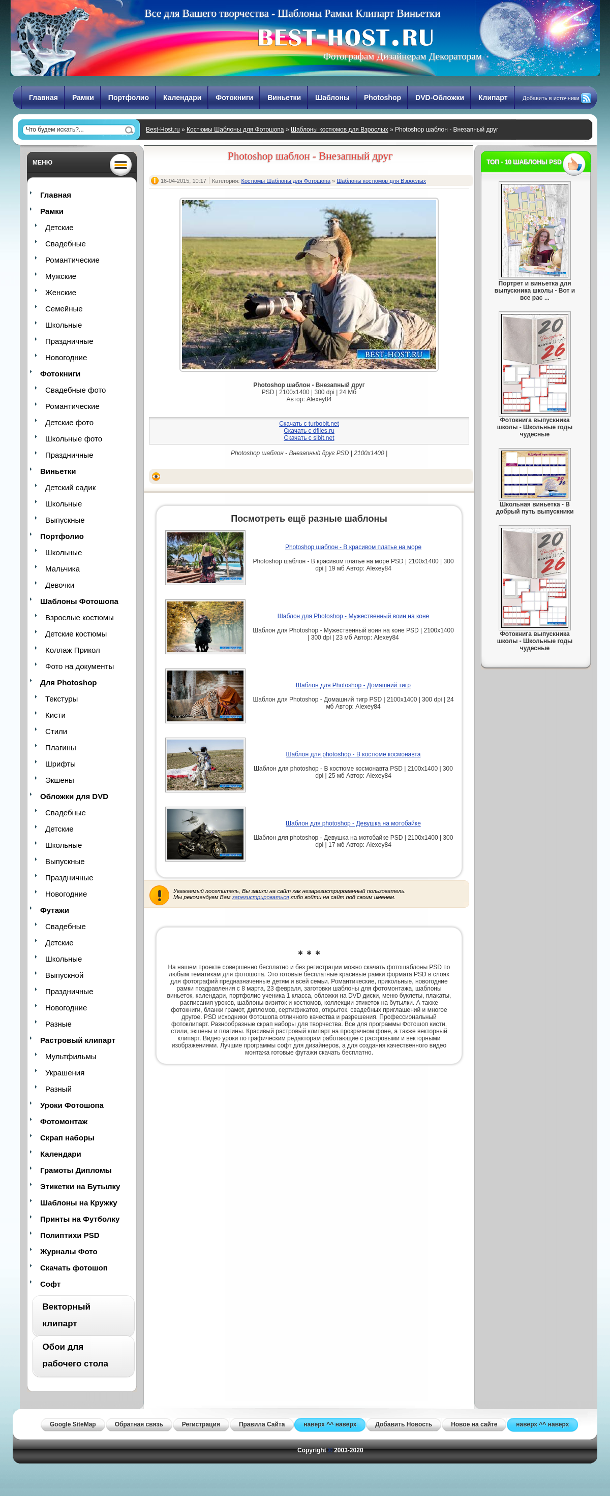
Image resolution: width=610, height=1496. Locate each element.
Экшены (59, 780)
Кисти (55, 715)
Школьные (63, 325)
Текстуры (61, 698)
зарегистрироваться (260, 897)
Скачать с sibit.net (309, 437)
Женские (60, 292)
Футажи (54, 910)
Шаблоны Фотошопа (79, 601)
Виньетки (284, 97)
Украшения (64, 1072)
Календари (182, 97)
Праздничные (69, 341)
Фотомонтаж (63, 1121)
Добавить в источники (551, 98)
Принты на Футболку (79, 1219)
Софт (50, 1284)
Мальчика (62, 568)
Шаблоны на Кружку (78, 1202)
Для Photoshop (68, 682)
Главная (43, 97)
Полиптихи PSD (70, 1235)
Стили (56, 731)
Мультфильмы (70, 1056)
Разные (58, 1024)
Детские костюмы (76, 633)
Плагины (60, 747)
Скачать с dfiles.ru (309, 430)
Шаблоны (332, 97)
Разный (58, 1089)
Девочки (59, 585)
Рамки (83, 97)
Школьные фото (73, 438)
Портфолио (128, 97)
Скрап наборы (67, 1137)
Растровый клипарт (77, 1040)
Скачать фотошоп (74, 1267)
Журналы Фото (69, 1251)
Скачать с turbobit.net (309, 423)
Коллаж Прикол (72, 650)
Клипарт (493, 97)
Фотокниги (234, 97)
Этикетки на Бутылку (80, 1186)
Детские (59, 227)
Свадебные (65, 243)
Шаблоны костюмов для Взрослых (339, 129)
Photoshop (382, 97)
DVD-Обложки (439, 97)
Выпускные (65, 520)
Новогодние (66, 357)
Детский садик (70, 487)
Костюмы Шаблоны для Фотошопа (235, 129)
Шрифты (60, 763)
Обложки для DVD (74, 796)
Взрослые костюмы (79, 617)
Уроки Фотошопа (72, 1105)
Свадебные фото (75, 390)
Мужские (60, 276)
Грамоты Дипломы (76, 1170)
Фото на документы (79, 666)
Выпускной (64, 975)
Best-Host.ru (163, 129)
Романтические (72, 260)
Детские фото (69, 422)
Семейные (64, 308)
